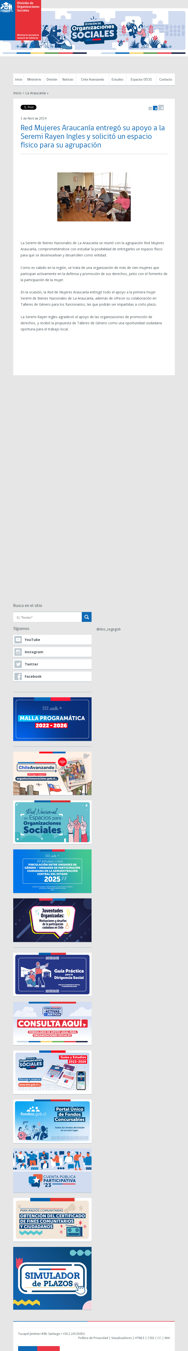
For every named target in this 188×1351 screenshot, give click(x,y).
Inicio (18, 80)
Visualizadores (121, 1338)
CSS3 (151, 1338)
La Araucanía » (36, 93)
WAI (167, 1338)
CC (159, 1338)
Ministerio (34, 80)
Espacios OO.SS (141, 80)
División (52, 80)
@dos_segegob (108, 629)
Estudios (117, 80)
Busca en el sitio (27, 605)
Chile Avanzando (92, 80)
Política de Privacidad (93, 1338)
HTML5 (139, 1338)
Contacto (165, 80)
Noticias (67, 80)
